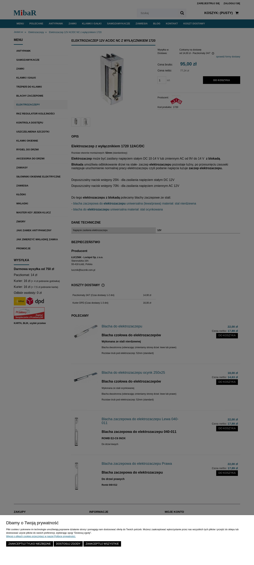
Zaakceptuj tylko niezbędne (29, 543)
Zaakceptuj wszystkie (102, 543)
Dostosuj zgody (68, 543)
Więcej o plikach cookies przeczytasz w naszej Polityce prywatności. (41, 536)
